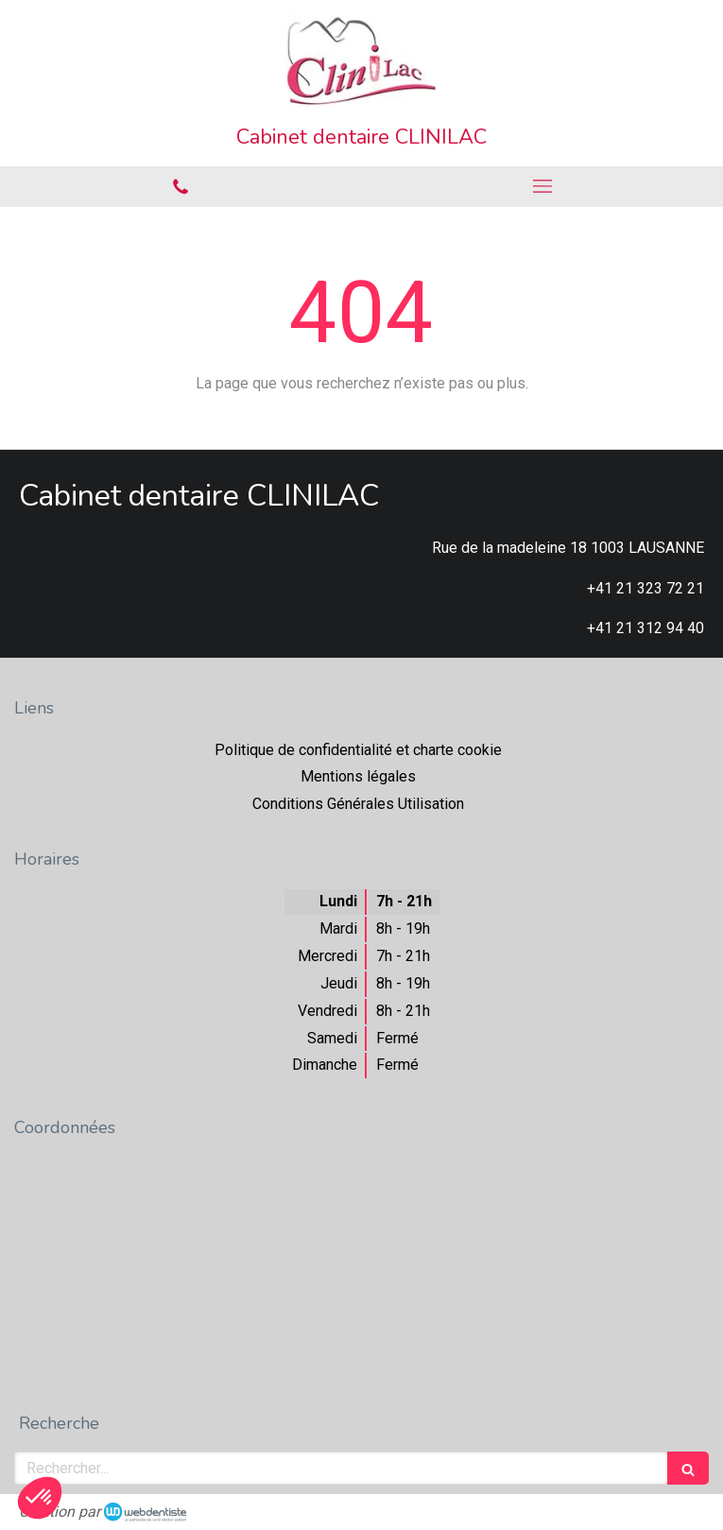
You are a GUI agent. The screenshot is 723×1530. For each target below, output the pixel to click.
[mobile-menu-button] (543, 186)
